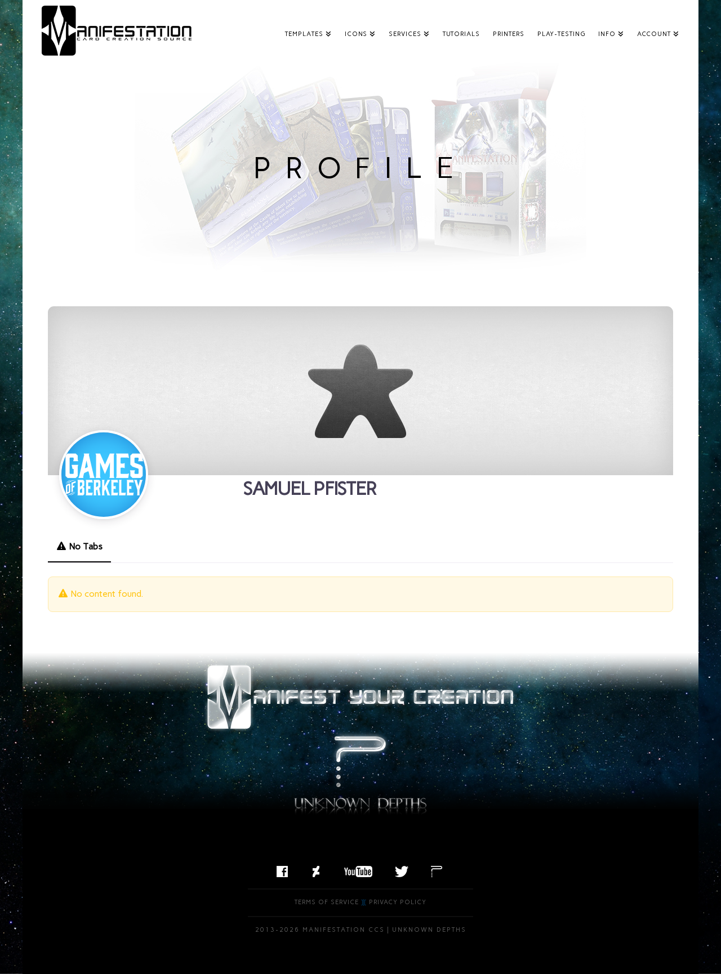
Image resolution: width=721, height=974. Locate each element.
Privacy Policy (397, 902)
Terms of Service (327, 902)
